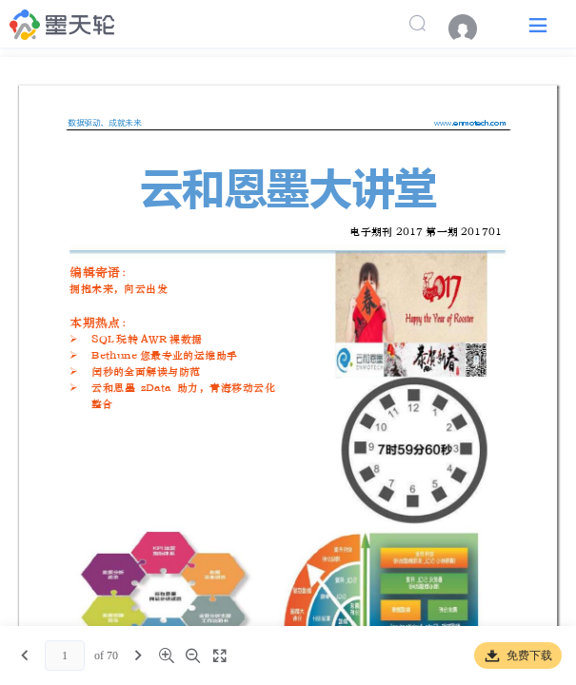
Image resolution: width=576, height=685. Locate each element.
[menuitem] (472, 28)
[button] (538, 24)
